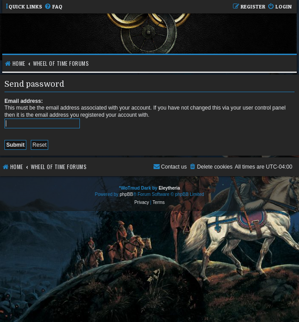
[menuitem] (53, 7)
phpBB (126, 194)
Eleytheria (169, 188)
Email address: (23, 101)
